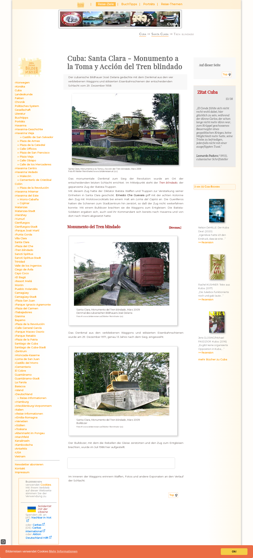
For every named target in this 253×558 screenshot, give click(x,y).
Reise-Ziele (106, 4)
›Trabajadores (23, 312)
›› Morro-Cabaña (27, 199)
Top (225, 74)
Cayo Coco (22, 273)
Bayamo (20, 320)
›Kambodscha (24, 444)
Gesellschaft (23, 109)
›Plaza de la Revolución (30, 324)
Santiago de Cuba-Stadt (30, 347)
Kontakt (20, 468)
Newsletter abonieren (29, 464)
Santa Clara (160, 34)
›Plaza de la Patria (26, 339)
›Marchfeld (22, 436)
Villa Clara (21, 238)
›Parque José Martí (27, 230)
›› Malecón (23, 176)
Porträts (149, 4)
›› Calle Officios (25, 148)
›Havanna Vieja (24, 133)
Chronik (20, 102)
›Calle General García (28, 327)
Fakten (19, 98)
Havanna (20, 125)
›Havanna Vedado (26, 172)
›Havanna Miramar (26, 191)
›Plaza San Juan (25, 300)
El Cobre (20, 370)
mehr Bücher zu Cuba (212, 359)
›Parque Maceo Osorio (29, 331)
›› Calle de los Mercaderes (33, 164)
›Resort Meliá (23, 281)
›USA (18, 452)
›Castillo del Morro (26, 362)
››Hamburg (22, 401)
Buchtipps (21, 117)
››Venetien (21, 421)
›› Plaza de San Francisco (32, 152)
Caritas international (34, 529)
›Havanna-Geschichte (29, 129)
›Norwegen (22, 82)
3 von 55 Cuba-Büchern (207, 186)
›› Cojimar (22, 203)
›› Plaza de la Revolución (32, 187)
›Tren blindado (24, 250)
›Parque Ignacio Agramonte (33, 304)
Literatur (20, 113)
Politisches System (27, 106)
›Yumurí (20, 218)
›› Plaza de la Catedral (30, 144)
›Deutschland (23, 394)
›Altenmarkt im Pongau (30, 433)
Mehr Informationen (63, 551)
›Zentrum (21, 351)
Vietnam (20, 456)
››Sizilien (20, 425)
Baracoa (20, 386)
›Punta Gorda (23, 234)
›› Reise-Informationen (30, 397)
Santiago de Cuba (26, 343)
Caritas (37, 524)
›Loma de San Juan (27, 359)
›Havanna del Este (27, 195)
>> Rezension (205, 242)
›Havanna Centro (26, 168)
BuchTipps (129, 4)
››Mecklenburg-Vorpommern (33, 405)
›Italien (19, 409)
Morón (19, 285)
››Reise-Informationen (29, 413)
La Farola (21, 382)
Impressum (22, 472)
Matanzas (21, 207)
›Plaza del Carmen (26, 308)
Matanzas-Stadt (25, 211)
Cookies (45, 484)
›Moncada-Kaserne (27, 355)
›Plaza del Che (24, 246)
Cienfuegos (22, 222)
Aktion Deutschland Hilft (37, 536)
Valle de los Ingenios (28, 265)
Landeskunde (24, 94)
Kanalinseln (22, 440)
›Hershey (21, 215)
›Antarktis (21, 448)
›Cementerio (23, 366)
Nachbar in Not (41, 517)
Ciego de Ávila (24, 269)
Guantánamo (23, 374)
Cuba (142, 34)
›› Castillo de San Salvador (34, 137)
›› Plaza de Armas (27, 140)
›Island (19, 390)
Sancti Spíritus (24, 254)
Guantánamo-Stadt (27, 378)
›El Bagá (20, 277)
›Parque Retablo (25, 335)
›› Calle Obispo (25, 160)
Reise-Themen (171, 4)
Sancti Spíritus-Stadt (28, 257)
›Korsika (20, 86)
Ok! (234, 551)
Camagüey (22, 292)
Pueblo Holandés (26, 288)
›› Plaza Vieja (24, 156)
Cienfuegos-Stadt (26, 226)
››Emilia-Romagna (26, 417)
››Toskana (21, 429)
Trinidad (20, 261)
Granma (20, 316)
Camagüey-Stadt (25, 296)
